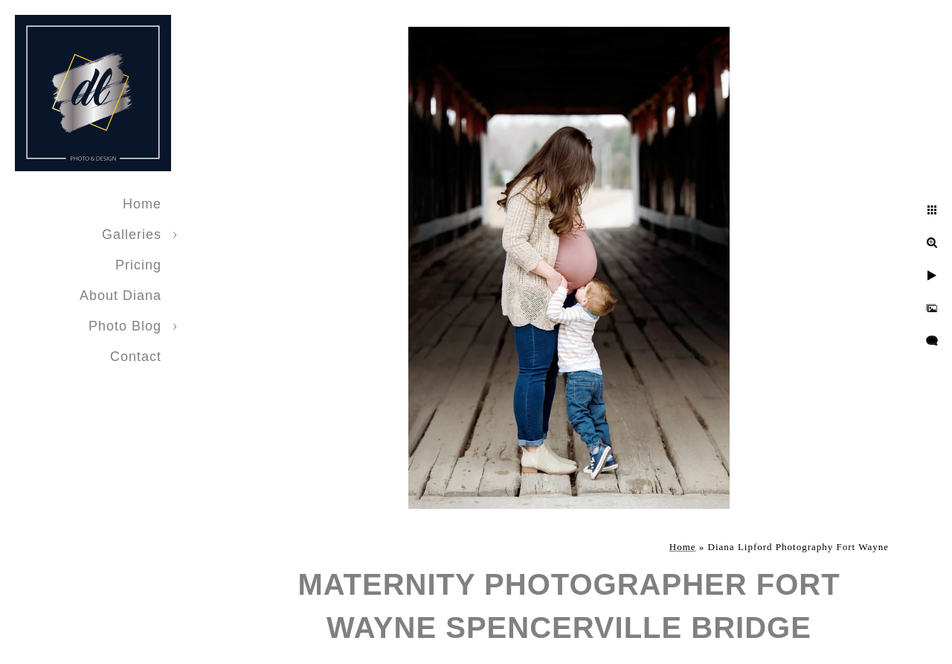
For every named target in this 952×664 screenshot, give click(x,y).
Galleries (131, 234)
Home (142, 204)
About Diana (120, 295)
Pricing (138, 265)
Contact (135, 356)
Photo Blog (125, 326)
